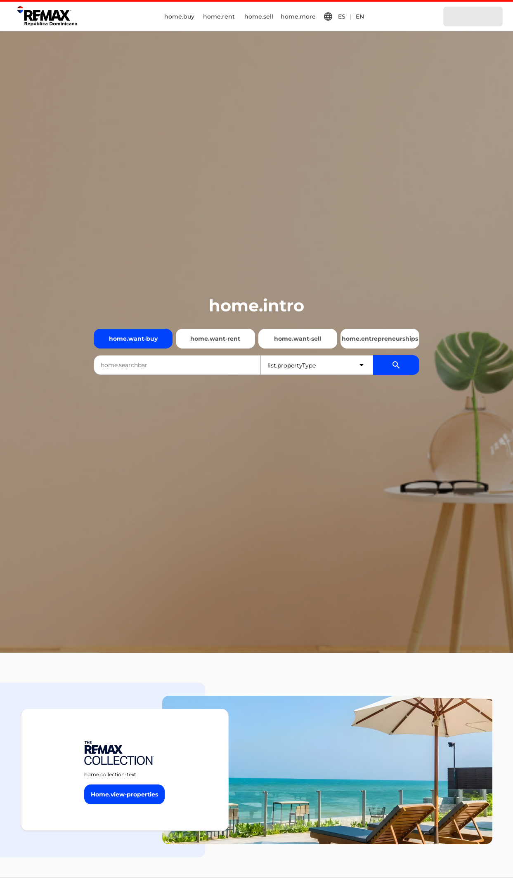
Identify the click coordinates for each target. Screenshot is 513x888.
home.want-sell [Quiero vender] (297, 338)
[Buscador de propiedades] (396, 365)
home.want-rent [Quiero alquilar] (215, 338)
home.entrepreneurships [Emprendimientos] (380, 338)
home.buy (179, 16)
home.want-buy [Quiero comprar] (133, 338)
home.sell (258, 16)
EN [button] (360, 16)
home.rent (219, 16)
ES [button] (341, 16)
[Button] (124, 794)
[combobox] (177, 365)
